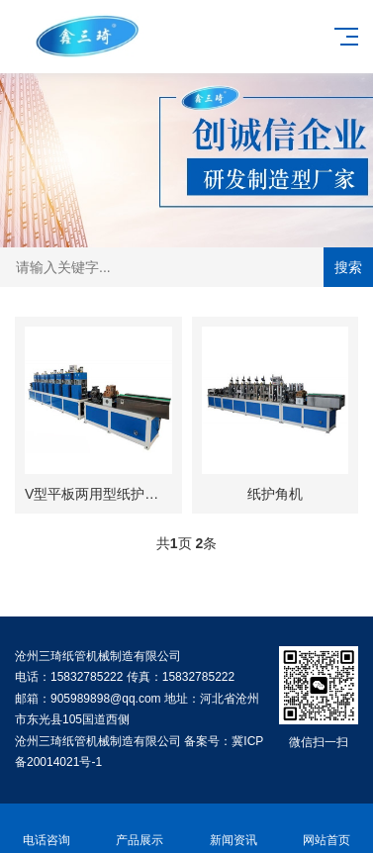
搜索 (348, 267)
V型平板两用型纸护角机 (98, 494)
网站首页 (326, 828)
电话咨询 (46, 828)
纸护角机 (275, 494)
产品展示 (139, 828)
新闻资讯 (233, 828)
